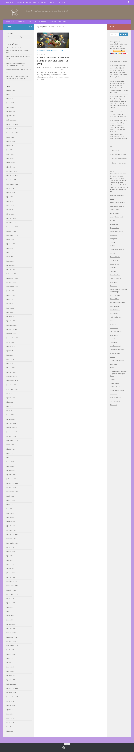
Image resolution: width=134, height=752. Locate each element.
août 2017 (10, 547)
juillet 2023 (11, 244)
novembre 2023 (12, 227)
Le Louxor (113, 324)
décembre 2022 (12, 274)
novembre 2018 (12, 483)
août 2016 (10, 598)
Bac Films (113, 220)
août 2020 (10, 393)
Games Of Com (115, 295)
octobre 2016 (11, 590)
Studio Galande (115, 387)
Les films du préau (116, 346)
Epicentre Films (115, 275)
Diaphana (113, 271)
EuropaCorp (114, 282)
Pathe (112, 368)
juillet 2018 (11, 500)
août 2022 (10, 291)
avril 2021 (10, 359)
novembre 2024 (12, 175)
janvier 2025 (11, 167)
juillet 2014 (11, 705)
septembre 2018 (12, 492)
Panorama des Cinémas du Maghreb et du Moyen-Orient (119, 374)
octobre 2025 (11, 128)
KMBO (112, 321)
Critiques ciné (9, 2)
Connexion (115, 150)
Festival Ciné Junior (116, 231)
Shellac (112, 379)
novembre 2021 (12, 329)
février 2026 (11, 111)
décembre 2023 (12, 222)
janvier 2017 (11, 577)
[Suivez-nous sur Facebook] (30, 27)
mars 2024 (10, 210)
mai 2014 (10, 714)
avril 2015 (10, 667)
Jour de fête (114, 313)
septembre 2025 (12, 133)
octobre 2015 (11, 641)
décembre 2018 (12, 479)
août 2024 (10, 188)
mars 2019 (10, 466)
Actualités (20, 2)
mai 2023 (10, 252)
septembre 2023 (12, 235)
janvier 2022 (11, 321)
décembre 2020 (12, 376)
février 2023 (11, 265)
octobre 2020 (11, 385)
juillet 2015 (11, 654)
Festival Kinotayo (116, 317)
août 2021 (10, 342)
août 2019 (10, 445)
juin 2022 (10, 299)
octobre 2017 (11, 539)
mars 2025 (10, 158)
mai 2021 (10, 355)
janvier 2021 (11, 372)
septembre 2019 (12, 440)
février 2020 (11, 419)
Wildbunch (113, 405)
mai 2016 (10, 611)
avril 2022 (10, 308)
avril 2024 (10, 205)
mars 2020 (10, 415)
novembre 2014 (12, 688)
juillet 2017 (11, 551)
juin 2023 (10, 248)
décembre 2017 (12, 530)
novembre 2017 (12, 534)
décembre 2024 (12, 171)
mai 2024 (10, 201)
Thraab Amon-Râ (117, 112)
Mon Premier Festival (117, 360)
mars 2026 (10, 107)
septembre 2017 (12, 543)
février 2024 (11, 214)
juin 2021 (10, 351)
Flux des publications (118, 154)
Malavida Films (115, 353)
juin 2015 (10, 658)
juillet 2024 (11, 193)
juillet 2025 (11, 141)
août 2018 (10, 496)
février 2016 (11, 624)
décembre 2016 (12, 581)
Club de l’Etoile (115, 257)
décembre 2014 (12, 684)
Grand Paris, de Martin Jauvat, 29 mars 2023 (119, 90)
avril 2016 (10, 616)
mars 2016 (10, 620)
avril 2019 (10, 462)
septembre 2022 (12, 287)
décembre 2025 (12, 120)
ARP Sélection (114, 213)
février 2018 (11, 522)
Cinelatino (113, 235)
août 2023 (10, 240)
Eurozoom (113, 286)
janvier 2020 (11, 423)
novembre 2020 (12, 381)
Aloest (112, 199)
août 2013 (10, 722)
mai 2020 (10, 406)
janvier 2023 (11, 269)
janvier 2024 (11, 218)
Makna (112, 357)
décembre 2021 (12, 325)
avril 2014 (10, 718)
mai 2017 (10, 560)
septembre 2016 (12, 594)
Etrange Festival (115, 278)
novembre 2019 (12, 432)
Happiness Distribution (118, 302)
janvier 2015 (11, 680)
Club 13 (112, 253)
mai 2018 (10, 509)
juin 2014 (10, 710)
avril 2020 (10, 410)
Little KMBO (114, 335)
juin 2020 (10, 402)
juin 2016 (10, 607)
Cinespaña (113, 239)
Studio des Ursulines (117, 390)
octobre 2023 (11, 231)
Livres (28, 2)
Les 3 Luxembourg (116, 331)
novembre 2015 (12, 637)
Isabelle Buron (115, 310)
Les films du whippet (117, 349)
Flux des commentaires (119, 159)
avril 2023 (10, 257)
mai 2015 (10, 663)
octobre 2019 (11, 436)
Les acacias (113, 342)
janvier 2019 (11, 475)
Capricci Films (114, 228)
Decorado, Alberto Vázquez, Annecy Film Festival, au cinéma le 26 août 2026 (18, 50)
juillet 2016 (11, 603)
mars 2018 (10, 517)
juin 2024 (10, 197)
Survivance (113, 394)
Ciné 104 (112, 246)
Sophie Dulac (114, 383)
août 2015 (10, 650)
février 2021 (11, 368)
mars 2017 (10, 569)
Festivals (51, 2)
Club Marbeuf (114, 260)
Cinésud (112, 242)
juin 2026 (10, 94)
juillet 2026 (11, 90)
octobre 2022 (11, 282)
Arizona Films (114, 210)
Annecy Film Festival (117, 206)
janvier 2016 (11, 628)
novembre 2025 (12, 124)
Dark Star (113, 268)
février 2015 (11, 675)
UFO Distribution (115, 397)
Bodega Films (114, 224)
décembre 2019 (12, 428)
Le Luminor (114, 328)
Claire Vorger (114, 264)
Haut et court (114, 306)
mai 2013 (10, 727)
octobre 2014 (11, 692)
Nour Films (113, 364)
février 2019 (11, 470)
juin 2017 (10, 556)
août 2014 (10, 701)
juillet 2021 (11, 346)
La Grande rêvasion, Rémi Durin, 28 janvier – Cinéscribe (118, 68)
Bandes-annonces (39, 2)
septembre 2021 (12, 338)
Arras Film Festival (116, 217)
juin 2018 (10, 504)
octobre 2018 (11, 487)
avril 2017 (10, 564)
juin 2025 (10, 145)
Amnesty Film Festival (117, 202)
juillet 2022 (11, 295)
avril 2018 (10, 513)
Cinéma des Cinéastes (117, 249)
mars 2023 (10, 261)
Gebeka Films (114, 299)
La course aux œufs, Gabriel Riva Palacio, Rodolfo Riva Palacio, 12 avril (53, 61)
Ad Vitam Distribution (117, 195)
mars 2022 (10, 312)
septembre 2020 (12, 389)
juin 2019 (10, 453)
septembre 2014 (12, 697)
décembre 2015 (12, 633)
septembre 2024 (12, 184)
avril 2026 (10, 103)
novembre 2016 (12, 586)
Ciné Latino (61, 2)
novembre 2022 (12, 278)
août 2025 (10, 137)
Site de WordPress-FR (118, 163)
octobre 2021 (11, 334)
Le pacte (112, 339)
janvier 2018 (11, 526)
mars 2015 (10, 671)
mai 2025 (10, 150)
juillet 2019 (11, 449)
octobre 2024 (11, 180)
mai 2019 (10, 457)
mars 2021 (10, 363)
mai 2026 (10, 98)
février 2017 (11, 573)
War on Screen (115, 401)
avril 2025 (10, 154)
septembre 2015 (12, 645)
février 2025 (11, 163)
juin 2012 (10, 731)
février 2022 (11, 316)
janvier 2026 (11, 116)
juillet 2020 (11, 398)
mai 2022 (10, 304)
